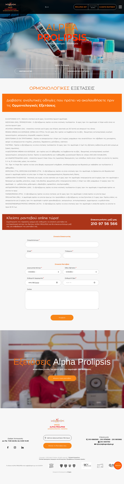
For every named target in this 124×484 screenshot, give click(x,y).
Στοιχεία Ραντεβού (62, 264)
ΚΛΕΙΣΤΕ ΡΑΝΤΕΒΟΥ (107, 7)
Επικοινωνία (118, 465)
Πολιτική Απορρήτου (74, 457)
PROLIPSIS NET (81, 7)
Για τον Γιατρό (93, 6)
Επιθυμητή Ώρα (70, 278)
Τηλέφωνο (68, 251)
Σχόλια (29, 289)
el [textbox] (46, 7)
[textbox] (43, 272)
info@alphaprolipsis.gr (105, 444)
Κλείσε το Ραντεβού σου (57, 445)
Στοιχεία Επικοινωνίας (62, 236)
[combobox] (47, 7)
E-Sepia (69, 472)
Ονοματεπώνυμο (33, 240)
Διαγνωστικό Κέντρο (34, 268)
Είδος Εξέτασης (70, 268)
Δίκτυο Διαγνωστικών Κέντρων (58, 438)
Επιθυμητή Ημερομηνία (35, 278)
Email (29, 251)
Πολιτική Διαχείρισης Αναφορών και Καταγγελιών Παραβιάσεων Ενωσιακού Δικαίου (62, 459)
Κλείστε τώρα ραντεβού (62, 378)
